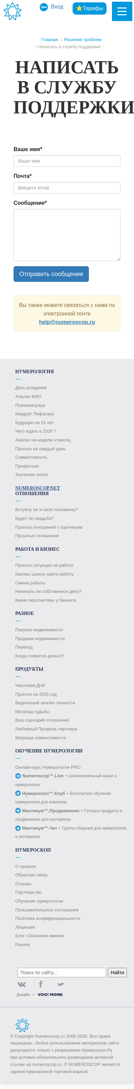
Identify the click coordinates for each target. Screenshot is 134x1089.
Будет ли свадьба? (34, 518)
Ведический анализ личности (45, 702)
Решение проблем (82, 39)
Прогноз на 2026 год (36, 694)
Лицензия (25, 927)
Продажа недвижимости (40, 638)
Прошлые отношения (37, 535)
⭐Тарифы (89, 8)
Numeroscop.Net (37, 488)
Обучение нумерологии (39, 901)
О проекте (25, 866)
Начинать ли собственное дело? (48, 591)
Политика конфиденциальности (47, 918)
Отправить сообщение (51, 274)
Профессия (27, 466)
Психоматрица (30, 405)
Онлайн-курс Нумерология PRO (47, 767)
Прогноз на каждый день (40, 448)
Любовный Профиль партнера (46, 728)
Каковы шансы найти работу (44, 574)
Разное (22, 944)
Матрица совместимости (40, 737)
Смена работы (30, 582)
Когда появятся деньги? (39, 655)
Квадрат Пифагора (34, 413)
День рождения (31, 387)
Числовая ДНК (30, 685)
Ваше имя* (28, 149)
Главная (49, 39)
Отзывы (23, 883)
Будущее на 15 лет (34, 422)
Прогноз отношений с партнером (48, 527)
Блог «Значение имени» (39, 935)
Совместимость (31, 457)
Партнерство (28, 892)
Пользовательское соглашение (47, 909)
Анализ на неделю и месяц (43, 439)
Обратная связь (31, 874)
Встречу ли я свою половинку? (46, 509)
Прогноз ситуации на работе (44, 565)
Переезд (24, 647)
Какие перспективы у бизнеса (45, 600)
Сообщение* (30, 203)
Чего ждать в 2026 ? (35, 431)
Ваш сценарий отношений (42, 720)
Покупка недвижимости (39, 629)
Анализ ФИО (28, 396)
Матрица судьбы (32, 711)
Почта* (23, 176)
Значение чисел (31, 474)
